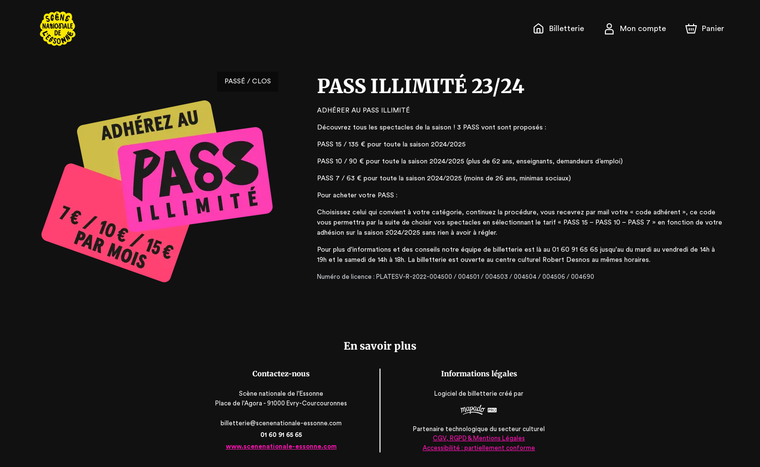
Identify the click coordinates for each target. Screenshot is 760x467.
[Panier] (704, 28)
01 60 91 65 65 (282, 434)
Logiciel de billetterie (465, 394)
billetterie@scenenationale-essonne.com (282, 423)
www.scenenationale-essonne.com (282, 446)
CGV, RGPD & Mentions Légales (478, 438)
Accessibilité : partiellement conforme (478, 447)
